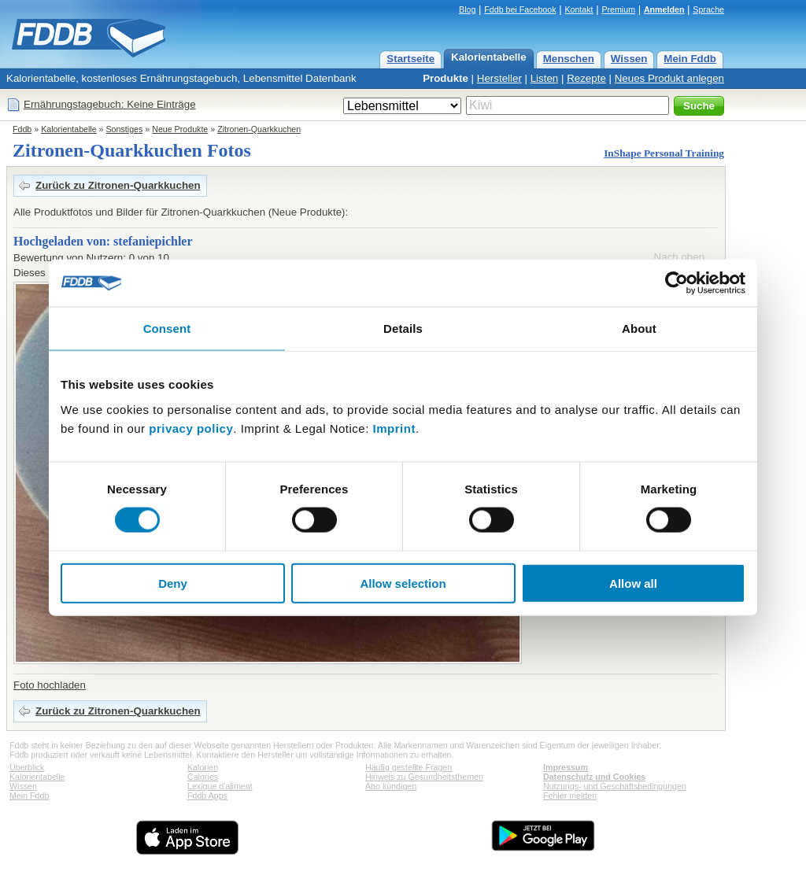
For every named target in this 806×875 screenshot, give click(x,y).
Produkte (445, 78)
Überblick (26, 767)
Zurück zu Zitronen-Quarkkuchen (118, 185)
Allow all (633, 582)
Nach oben (679, 257)
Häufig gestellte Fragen (408, 767)
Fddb (22, 129)
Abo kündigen (390, 786)
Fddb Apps (207, 795)
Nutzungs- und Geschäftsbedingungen (614, 786)
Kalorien (202, 767)
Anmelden (664, 9)
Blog (467, 9)
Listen (545, 78)
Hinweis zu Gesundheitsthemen (424, 776)
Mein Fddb (690, 59)
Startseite (410, 59)
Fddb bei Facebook (520, 9)
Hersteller (499, 78)
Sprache (708, 9)
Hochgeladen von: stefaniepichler (103, 241)
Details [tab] (403, 328)
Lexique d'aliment (220, 786)
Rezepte (586, 78)
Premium (618, 9)
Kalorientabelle (489, 57)
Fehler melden (570, 795)
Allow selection (403, 582)
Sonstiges (124, 129)
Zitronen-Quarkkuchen (259, 129)
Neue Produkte (180, 129)
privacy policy (191, 427)
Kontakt (578, 9)
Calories (202, 776)
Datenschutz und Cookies (594, 776)
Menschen (568, 59)
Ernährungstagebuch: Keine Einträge (110, 104)
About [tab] (639, 328)
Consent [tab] (167, 328)
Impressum (565, 767)
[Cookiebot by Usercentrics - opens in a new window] (676, 283)
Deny (172, 582)
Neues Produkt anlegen (669, 78)
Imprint (394, 427)
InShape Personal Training (664, 153)
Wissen (629, 59)
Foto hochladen (49, 685)
